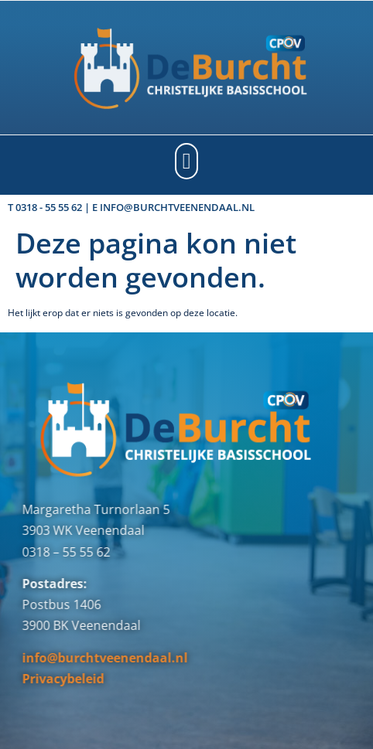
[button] (186, 161)
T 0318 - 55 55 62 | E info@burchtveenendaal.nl (131, 207)
